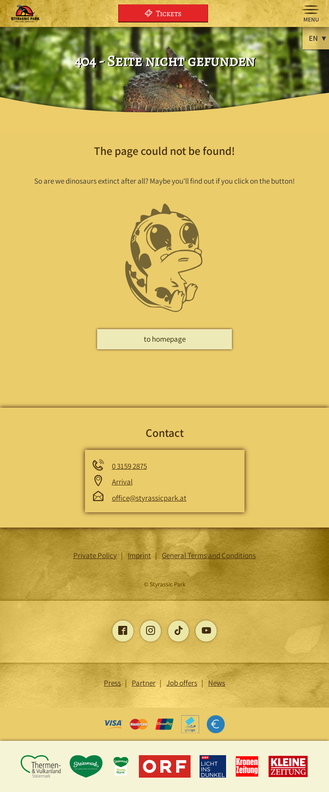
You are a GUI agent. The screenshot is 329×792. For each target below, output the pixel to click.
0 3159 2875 (129, 466)
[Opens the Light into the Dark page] (213, 776)
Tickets (163, 13)
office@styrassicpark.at (149, 498)
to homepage (165, 339)
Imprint (139, 555)
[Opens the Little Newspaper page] (288, 776)
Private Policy (95, 555)
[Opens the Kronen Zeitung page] (247, 776)
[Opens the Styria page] (87, 776)
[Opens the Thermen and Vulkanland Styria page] (41, 776)
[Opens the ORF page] (165, 776)
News (216, 683)
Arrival (122, 482)
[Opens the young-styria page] (121, 776)
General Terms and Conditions (209, 555)
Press (112, 683)
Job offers (181, 683)
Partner (144, 683)
